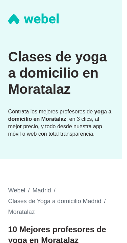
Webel (16, 190)
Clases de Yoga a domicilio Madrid (54, 201)
